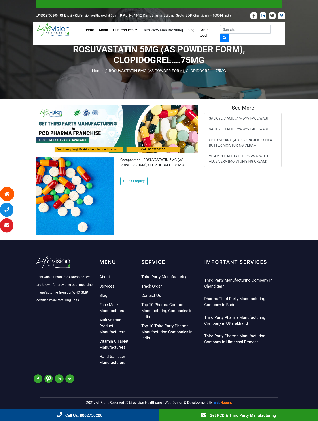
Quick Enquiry (134, 181)
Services (106, 286)
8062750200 (49, 15)
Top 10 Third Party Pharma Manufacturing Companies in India (166, 332)
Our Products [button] (123, 30)
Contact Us (151, 295)
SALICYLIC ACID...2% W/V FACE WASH (239, 129)
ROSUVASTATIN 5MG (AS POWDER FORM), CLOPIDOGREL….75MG (167, 70)
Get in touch (203, 32)
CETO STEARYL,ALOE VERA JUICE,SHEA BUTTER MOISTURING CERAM (240, 142)
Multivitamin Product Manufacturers (112, 326)
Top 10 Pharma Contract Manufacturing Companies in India (166, 310)
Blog (191, 30)
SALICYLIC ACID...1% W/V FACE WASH (239, 118)
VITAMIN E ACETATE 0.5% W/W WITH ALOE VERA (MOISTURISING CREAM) (238, 159)
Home (89, 30)
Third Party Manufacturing (162, 30)
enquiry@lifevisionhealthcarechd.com (90, 15)
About (103, 30)
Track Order (151, 286)
